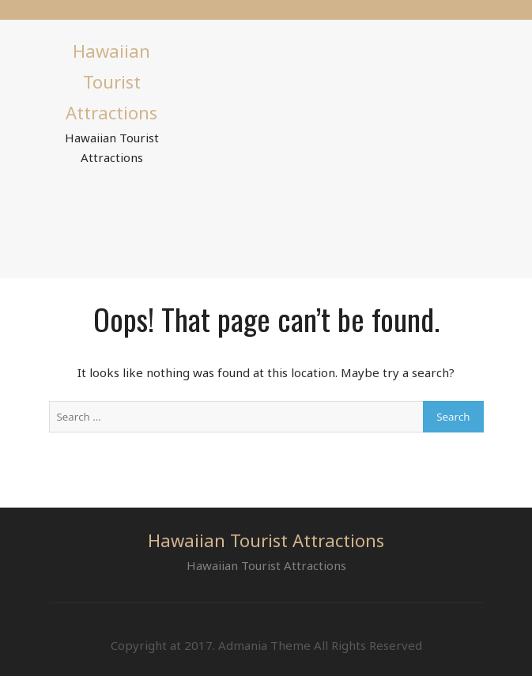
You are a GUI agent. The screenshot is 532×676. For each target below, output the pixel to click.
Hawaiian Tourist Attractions (111, 81)
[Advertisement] (336, 146)
